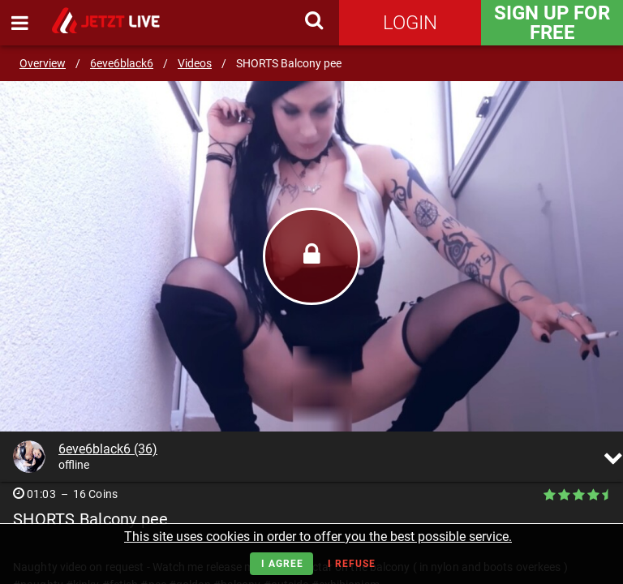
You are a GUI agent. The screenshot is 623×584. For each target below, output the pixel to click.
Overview (42, 63)
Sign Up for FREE (552, 23)
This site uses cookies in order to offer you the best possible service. (318, 536)
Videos (195, 63)
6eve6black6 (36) (107, 449)
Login (410, 22)
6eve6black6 (121, 63)
